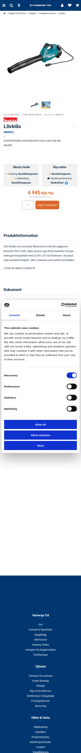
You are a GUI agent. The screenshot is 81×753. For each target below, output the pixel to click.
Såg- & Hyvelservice (40, 690)
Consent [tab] (14, 315)
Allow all (40, 424)
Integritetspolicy (40, 737)
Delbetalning (40, 727)
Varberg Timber (40, 644)
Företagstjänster (40, 700)
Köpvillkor (40, 732)
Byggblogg (41, 634)
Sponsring (40, 706)
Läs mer (8, 145)
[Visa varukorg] (77, 5)
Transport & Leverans (41, 675)
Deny (40, 445)
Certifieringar (40, 654)
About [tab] (66, 315)
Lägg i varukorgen (47, 205)
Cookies (40, 747)
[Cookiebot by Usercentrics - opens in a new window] (61, 305)
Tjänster (40, 666)
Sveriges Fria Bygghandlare (40, 649)
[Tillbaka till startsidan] (40, 5)
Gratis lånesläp (40, 680)
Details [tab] (40, 315)
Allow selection (40, 434)
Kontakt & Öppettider (40, 629)
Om (40, 624)
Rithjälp (40, 685)
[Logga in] (62, 5)
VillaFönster (40, 639)
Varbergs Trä (40, 615)
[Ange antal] (28, 205)
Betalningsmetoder (40, 742)
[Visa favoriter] (69, 5)
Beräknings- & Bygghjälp (40, 695)
